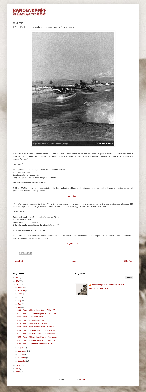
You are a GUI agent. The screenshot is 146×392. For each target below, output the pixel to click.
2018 (18, 365)
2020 (18, 372)
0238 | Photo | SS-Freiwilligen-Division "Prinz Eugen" (37, 337)
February (21, 291)
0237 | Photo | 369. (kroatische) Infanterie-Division (36, 334)
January (21, 287)
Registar (69, 243)
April (20, 297)
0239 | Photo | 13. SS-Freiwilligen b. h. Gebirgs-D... (36, 340)
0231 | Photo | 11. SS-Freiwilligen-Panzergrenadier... (37, 314)
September (22, 351)
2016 (18, 281)
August (21, 348)
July (19, 307)
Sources (76, 196)
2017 (18, 284)
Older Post (128, 261)
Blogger (83, 379)
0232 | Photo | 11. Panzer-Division (30, 317)
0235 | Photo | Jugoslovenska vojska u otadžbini (35, 327)
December (22, 361)
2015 (18, 278)
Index (68, 196)
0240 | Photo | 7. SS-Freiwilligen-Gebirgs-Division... (36, 343)
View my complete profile (98, 288)
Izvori (77, 243)
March (20, 294)
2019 (18, 369)
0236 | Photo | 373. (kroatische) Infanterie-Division (36, 330)
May (20, 301)
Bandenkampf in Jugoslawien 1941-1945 (108, 285)
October (21, 354)
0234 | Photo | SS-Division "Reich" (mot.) (32, 324)
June (20, 304)
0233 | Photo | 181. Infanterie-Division (31, 320)
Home (73, 261)
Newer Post (18, 261)
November (22, 358)
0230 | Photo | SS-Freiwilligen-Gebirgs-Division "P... (36, 310)
